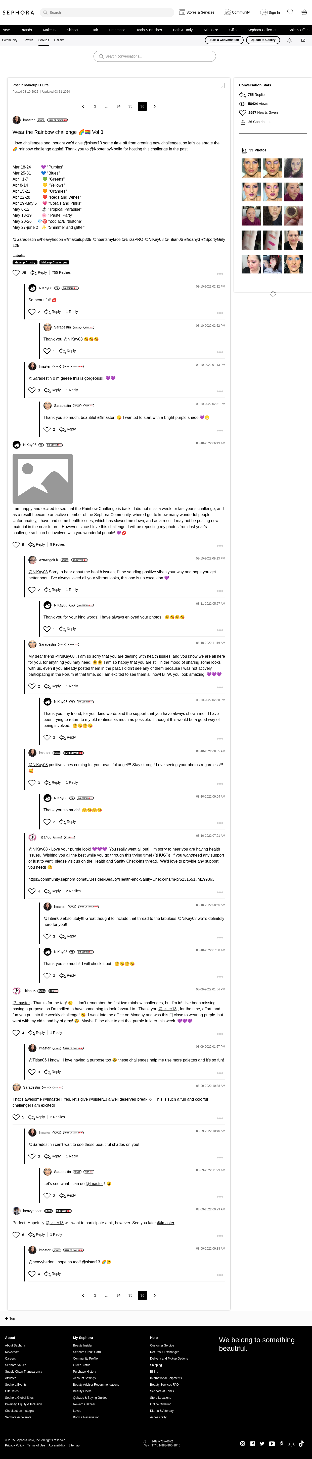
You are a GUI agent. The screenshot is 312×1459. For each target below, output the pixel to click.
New (6, 30)
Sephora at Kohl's (162, 1391)
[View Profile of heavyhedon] (38, 1211)
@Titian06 (174, 239)
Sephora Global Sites (19, 1397)
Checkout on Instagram (20, 1411)
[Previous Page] (83, 106)
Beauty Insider (83, 1345)
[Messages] (304, 40)
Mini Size (211, 30)
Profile (29, 40)
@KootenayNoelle (106, 149)
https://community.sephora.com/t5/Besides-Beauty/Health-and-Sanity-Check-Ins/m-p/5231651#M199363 (121, 879)
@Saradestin (24, 239)
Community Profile (85, 1358)
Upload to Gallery (263, 40)
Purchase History (84, 1371)
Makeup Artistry (25, 262)
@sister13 (93, 143)
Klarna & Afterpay (161, 1411)
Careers (10, 1358)
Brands (26, 30)
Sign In (274, 13)
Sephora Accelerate (18, 1417)
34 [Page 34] (119, 106)
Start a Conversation (224, 40)
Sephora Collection (262, 30)
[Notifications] (290, 40)
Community (9, 40)
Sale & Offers (299, 30)
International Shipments (166, 1378)
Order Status (81, 1365)
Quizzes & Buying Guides (90, 1397)
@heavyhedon (50, 239)
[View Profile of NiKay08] (49, 288)
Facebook (252, 1444)
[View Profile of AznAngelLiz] (54, 560)
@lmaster (105, 417)
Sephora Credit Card (87, 1352)
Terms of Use (36, 1445)
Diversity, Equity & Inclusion (23, 1404)
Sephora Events (15, 1384)
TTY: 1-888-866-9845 (166, 1445)
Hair (95, 30)
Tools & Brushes (149, 30)
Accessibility (158, 1417)
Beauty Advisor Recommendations (96, 1384)
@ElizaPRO (132, 239)
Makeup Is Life (36, 85)
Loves (77, 1411)
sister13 (57, 1223)
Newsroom (12, 1352)
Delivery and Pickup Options (169, 1358)
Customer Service (162, 1345)
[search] (107, 12)
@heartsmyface (106, 239)
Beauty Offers (82, 1391)
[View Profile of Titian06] (50, 837)
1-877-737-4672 (162, 1441)
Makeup (49, 30)
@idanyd (192, 239)
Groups (43, 40)
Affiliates (10, 1378)
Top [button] (12, 1318)
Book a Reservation (86, 1417)
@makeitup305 (77, 239)
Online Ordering (160, 1404)
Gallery (59, 40)
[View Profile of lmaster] (34, 120)
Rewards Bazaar (84, 1404)
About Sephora (15, 1345)
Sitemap (73, 1445)
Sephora (19, 13)
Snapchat (291, 1444)
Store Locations (160, 1397)
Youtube (272, 1444)
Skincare (73, 30)
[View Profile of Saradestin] (67, 327)
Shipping (156, 1365)
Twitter (262, 1444)
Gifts (233, 30)
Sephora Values (15, 1365)
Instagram (243, 1444)
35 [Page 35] (130, 106)
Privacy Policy (14, 1445)
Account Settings (84, 1378)
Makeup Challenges (54, 262)
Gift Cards (12, 1391)
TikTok (301, 1444)
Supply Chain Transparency (23, 1371)
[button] (17, 273)
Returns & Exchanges (164, 1352)
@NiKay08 (154, 239)
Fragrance (117, 30)
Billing (154, 1371)
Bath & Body (183, 30)
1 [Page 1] (95, 106)
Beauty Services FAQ (164, 1384)
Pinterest (282, 1444)
